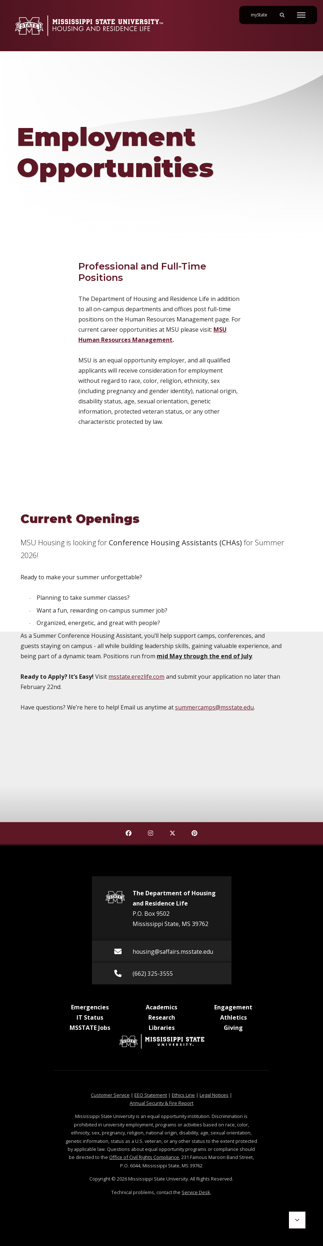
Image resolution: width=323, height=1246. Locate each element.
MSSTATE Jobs (90, 1028)
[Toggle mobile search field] (282, 15)
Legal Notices (214, 1095)
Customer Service (110, 1095)
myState (262, 12)
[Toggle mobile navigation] (301, 15)
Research (161, 1017)
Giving (233, 1028)
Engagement (233, 1007)
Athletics (233, 1017)
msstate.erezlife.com (136, 677)
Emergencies (90, 1007)
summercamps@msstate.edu (214, 707)
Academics (161, 1007)
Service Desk (196, 1192)
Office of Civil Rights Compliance (144, 1157)
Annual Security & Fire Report (161, 1103)
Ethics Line (183, 1095)
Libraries (162, 1028)
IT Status (90, 1017)
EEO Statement (150, 1095)
